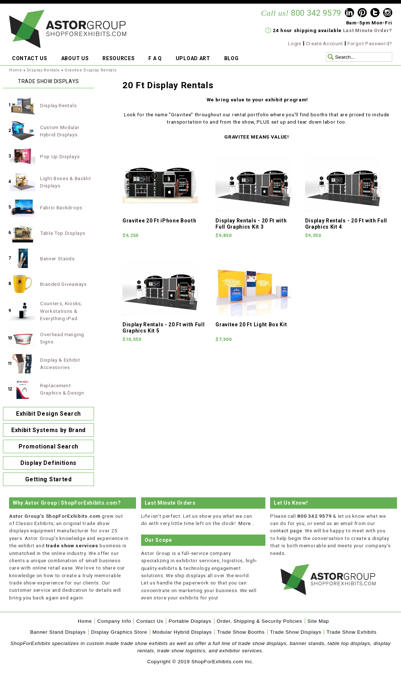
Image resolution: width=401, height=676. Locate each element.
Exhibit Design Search (48, 413)
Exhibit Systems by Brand (48, 430)
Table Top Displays (62, 233)
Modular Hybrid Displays (182, 632)
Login (294, 43)
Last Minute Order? (367, 30)
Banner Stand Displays (58, 632)
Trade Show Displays (296, 632)
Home (15, 70)
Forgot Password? (369, 43)
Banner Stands (57, 258)
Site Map (318, 621)
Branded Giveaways (63, 284)
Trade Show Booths (241, 632)
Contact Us (149, 621)
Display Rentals (43, 70)
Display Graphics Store (119, 632)
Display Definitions (48, 462)
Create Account (324, 43)
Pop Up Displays (59, 156)
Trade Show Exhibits (352, 632)
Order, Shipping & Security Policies (259, 621)
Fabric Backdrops (61, 207)
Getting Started (48, 479)
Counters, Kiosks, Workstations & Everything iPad (61, 310)
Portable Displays (189, 621)
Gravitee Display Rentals (90, 70)
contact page (286, 530)
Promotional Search (48, 446)
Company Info (114, 621)
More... (246, 523)
